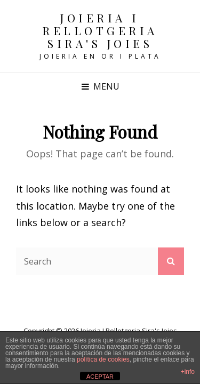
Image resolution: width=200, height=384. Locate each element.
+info (188, 371)
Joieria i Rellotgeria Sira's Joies (100, 30)
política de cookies (103, 359)
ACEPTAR (100, 376)
